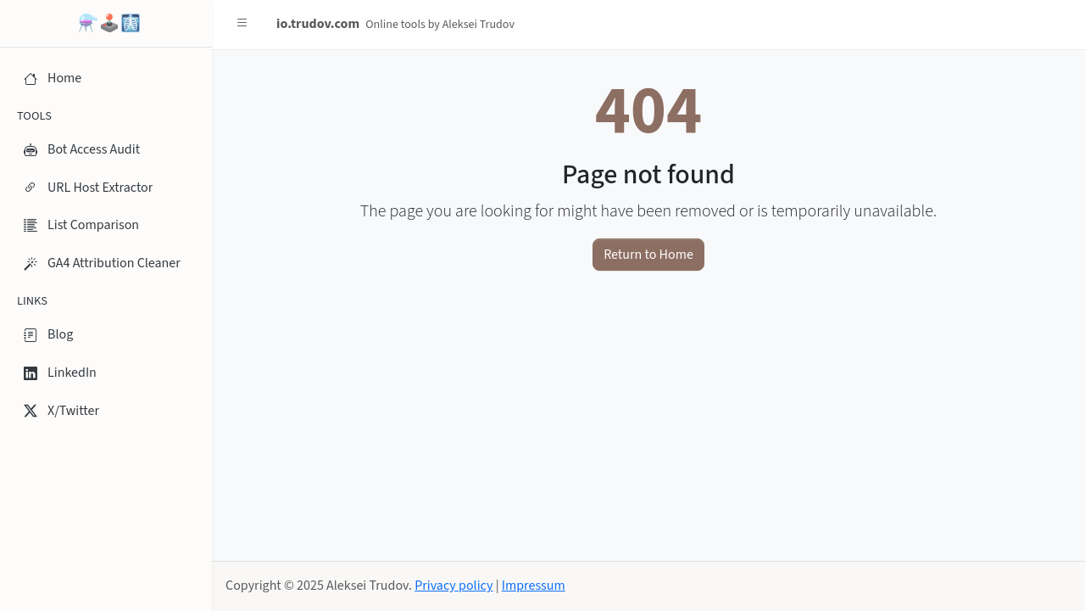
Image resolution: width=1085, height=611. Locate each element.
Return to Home (648, 254)
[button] (242, 24)
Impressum (533, 585)
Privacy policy (453, 585)
